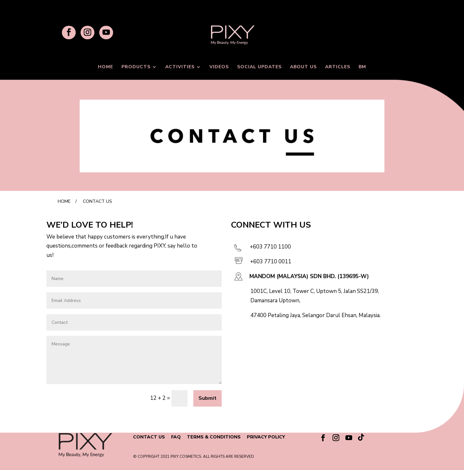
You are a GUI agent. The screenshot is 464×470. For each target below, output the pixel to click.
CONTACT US (149, 437)
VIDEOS (219, 67)
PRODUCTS (135, 67)
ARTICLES (337, 67)
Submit (207, 398)
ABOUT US (303, 67)
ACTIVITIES (180, 67)
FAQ (176, 437)
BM (362, 67)
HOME (105, 67)
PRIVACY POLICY (266, 437)
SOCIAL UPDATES (259, 67)
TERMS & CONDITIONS (214, 437)
